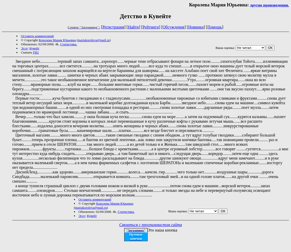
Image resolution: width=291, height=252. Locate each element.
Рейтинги (151, 27)
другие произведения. (269, 5)
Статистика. (68, 44)
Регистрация (113, 27)
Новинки (196, 27)
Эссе (24, 48)
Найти (133, 27)
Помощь (214, 27)
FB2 (36, 52)
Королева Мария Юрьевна (57, 40)
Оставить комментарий (37, 36)
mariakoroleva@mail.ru (94, 40)
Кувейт (34, 48)
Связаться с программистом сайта (150, 225)
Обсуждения (173, 27)
